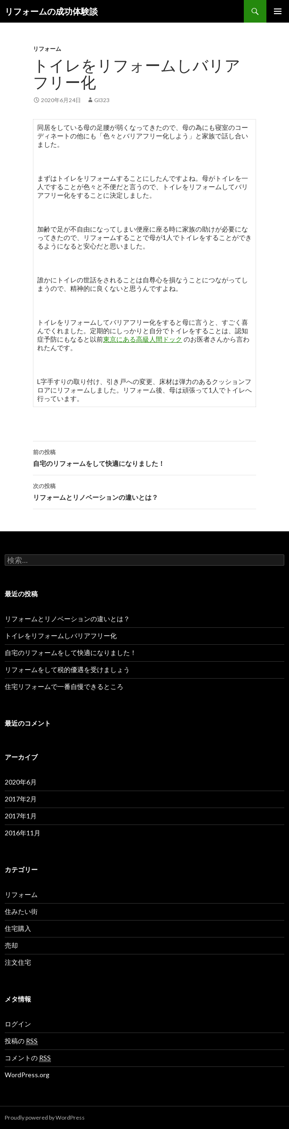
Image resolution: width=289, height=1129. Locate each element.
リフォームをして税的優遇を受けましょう (67, 669)
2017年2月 (21, 799)
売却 (11, 945)
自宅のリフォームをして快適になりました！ (144, 457)
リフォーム (47, 48)
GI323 (102, 100)
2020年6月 (21, 782)
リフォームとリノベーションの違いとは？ (144, 490)
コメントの (28, 1058)
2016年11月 (22, 833)
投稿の (21, 1041)
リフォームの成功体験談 (51, 11)
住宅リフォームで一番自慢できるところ (64, 686)
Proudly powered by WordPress (45, 1117)
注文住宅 (18, 962)
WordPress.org (27, 1075)
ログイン (18, 1024)
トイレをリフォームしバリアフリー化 (61, 636)
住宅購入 (18, 928)
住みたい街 (21, 911)
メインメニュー (277, 11)
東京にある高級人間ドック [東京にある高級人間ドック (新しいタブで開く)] (142, 339)
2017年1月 (21, 816)
